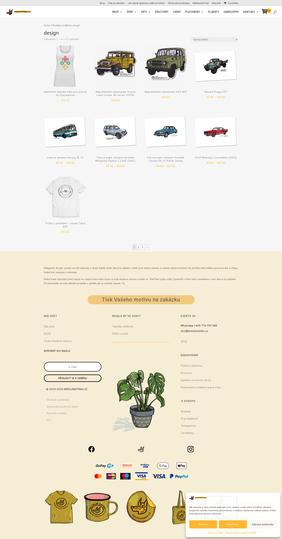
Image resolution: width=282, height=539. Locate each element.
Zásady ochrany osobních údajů (240, 532)
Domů (47, 25)
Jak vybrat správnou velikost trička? (146, 3)
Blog (102, 3)
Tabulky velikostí (122, 326)
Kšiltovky (161, 12)
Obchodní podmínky (178, 3)
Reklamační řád (201, 3)
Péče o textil (120, 333)
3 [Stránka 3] (142, 247)
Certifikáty (187, 433)
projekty (81, 283)
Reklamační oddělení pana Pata (201, 387)
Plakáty (213, 12)
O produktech (189, 418)
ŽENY (130, 12)
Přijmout (203, 524)
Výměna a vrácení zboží (196, 380)
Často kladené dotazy (57, 341)
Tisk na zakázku (116, 3)
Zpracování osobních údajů (62, 406)
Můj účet (216, 3)
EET (49, 420)
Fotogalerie (188, 425)
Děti (144, 12)
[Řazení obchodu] (214, 39)
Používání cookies (57, 413)
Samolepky (231, 12)
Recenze (186, 373)
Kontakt (249, 12)
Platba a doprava (191, 365)
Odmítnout (233, 524)
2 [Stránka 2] (138, 247)
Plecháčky (192, 12)
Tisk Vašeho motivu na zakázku (141, 300)
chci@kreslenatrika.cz (194, 331)
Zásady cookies (215, 532)
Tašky (177, 12)
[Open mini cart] (265, 12)
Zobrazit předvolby (263, 524)
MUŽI (115, 12)
